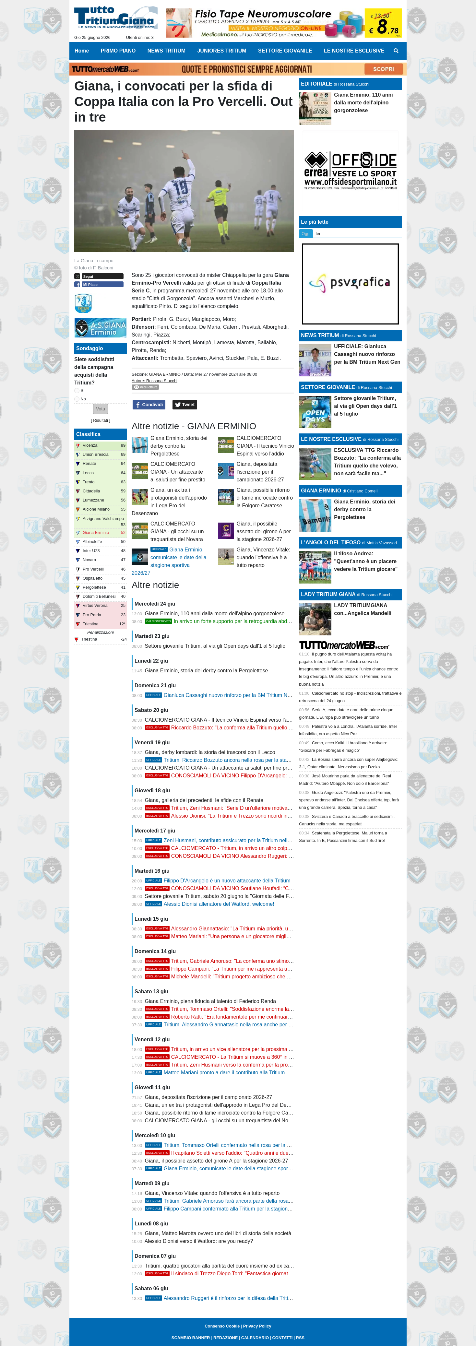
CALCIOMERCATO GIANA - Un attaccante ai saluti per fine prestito (177, 471)
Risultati (100, 420)
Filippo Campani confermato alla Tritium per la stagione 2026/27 (228, 1208)
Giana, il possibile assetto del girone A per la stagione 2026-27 (264, 531)
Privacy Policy (257, 1326)
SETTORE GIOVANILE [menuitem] (285, 50)
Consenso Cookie (222, 1326)
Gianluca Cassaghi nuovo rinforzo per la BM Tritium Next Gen (225, 695)
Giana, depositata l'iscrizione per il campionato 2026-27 (260, 471)
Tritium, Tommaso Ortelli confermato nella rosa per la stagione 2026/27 (236, 1145)
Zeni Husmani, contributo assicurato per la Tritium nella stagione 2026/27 (238, 840)
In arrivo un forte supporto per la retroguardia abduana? (223, 621)
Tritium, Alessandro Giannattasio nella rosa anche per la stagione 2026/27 (239, 1024)
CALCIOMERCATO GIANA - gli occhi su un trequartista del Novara (177, 531)
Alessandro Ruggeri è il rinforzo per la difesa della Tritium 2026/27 (230, 1298)
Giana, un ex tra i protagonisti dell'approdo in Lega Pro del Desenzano (225, 1105)
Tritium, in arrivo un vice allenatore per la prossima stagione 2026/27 (236, 1049)
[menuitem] (396, 50)
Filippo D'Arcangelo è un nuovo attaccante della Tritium (218, 880)
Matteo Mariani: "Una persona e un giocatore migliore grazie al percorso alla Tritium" (255, 936)
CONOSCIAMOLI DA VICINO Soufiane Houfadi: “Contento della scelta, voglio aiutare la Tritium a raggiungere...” (287, 888)
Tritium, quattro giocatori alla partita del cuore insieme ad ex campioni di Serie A (236, 1266)
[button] (100, 409)
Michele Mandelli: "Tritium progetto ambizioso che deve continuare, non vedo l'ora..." (255, 976)
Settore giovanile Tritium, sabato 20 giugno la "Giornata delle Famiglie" (226, 896)
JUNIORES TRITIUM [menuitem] (221, 50)
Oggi (306, 233)
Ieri (318, 233)
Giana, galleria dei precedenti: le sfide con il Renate (204, 800)
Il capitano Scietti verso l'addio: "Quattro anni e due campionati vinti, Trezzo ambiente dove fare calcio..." (278, 1153)
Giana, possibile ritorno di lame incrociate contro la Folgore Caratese (265, 497)
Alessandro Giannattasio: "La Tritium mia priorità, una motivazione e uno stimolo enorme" (260, 928)
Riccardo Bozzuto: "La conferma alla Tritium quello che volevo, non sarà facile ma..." (255, 727)
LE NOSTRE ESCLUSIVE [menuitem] (354, 50)
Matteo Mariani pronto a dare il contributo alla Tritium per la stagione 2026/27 (242, 1072)
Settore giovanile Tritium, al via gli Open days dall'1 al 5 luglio (215, 646)
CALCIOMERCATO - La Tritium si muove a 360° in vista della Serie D (238, 1057)
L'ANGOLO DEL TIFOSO (331, 542)
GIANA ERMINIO (164, 374)
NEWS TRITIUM (320, 335)
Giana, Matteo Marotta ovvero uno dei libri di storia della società (218, 1233)
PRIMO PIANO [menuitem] (118, 50)
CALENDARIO (255, 1337)
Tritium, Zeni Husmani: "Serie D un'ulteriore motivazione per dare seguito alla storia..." (257, 808)
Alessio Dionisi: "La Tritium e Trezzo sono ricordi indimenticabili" (231, 816)
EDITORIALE (316, 84)
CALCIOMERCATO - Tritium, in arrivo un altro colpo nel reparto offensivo (242, 848)
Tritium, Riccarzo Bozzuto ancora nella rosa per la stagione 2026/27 (232, 760)
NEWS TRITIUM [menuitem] (166, 50)
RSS (300, 1337)
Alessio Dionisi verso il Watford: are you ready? (199, 1241)
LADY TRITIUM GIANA (328, 594)
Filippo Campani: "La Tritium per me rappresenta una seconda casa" (236, 969)
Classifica (88, 434)
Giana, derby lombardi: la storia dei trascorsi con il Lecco (210, 752)
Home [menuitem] (82, 50)
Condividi (149, 405)
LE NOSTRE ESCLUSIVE (331, 439)
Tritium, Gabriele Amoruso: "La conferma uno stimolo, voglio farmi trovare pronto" (251, 961)
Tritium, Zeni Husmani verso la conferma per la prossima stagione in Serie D (246, 1065)
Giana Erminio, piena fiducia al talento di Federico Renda (210, 1001)
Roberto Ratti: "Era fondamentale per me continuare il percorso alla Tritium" (245, 1017)
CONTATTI (282, 1337)
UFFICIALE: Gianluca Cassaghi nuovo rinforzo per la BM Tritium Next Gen (367, 354)
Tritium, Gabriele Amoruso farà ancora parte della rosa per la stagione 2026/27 (244, 1201)
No (83, 398)
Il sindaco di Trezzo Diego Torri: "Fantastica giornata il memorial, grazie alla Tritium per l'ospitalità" (270, 1273)
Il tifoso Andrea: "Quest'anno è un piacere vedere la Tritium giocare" (366, 561)
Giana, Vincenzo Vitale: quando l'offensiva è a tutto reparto (264, 557)
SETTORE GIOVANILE (328, 387)
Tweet (185, 405)
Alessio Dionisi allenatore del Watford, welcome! (209, 904)
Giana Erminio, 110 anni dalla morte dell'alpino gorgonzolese (215, 613)
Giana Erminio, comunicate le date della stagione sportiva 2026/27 (230, 1168)
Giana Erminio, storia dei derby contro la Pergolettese (178, 445)
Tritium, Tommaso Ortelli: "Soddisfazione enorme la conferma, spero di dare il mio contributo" (265, 1009)
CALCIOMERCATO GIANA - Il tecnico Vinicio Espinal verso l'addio (265, 445)
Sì (83, 390)
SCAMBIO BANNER (191, 1337)
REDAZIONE (225, 1337)
